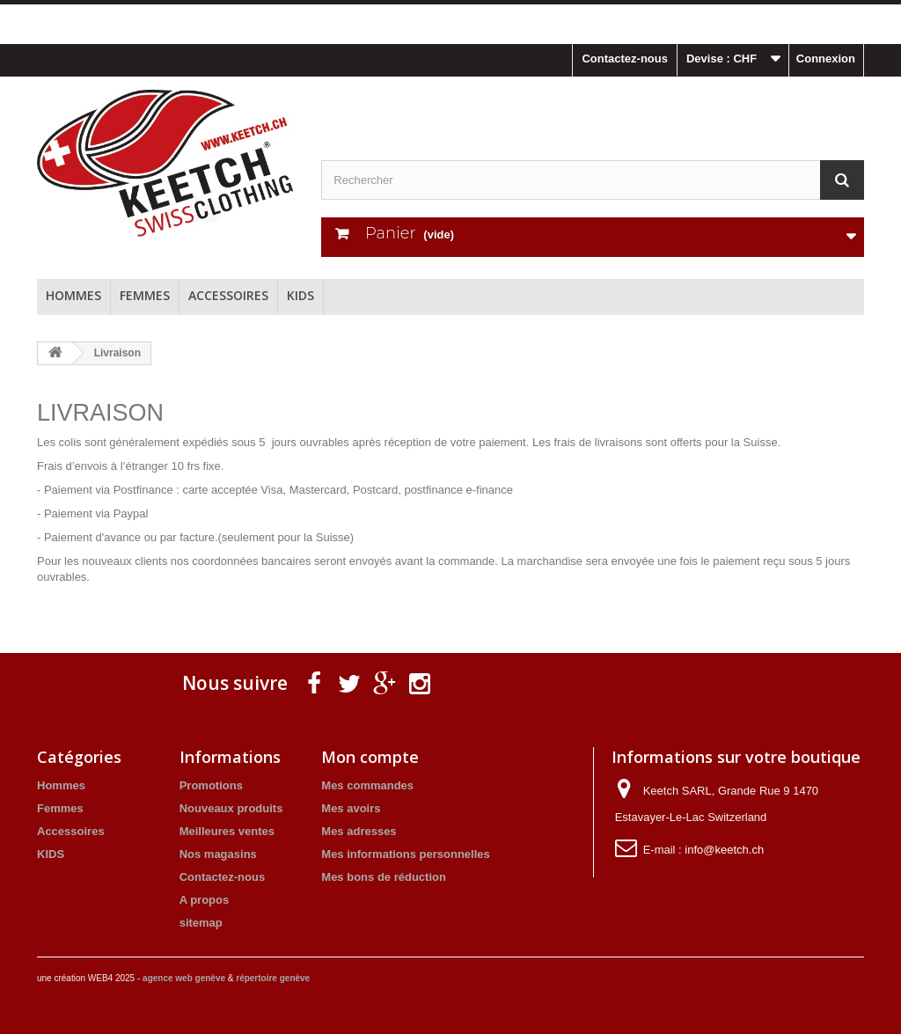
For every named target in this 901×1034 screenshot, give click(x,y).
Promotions (211, 785)
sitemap (201, 922)
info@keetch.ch (724, 849)
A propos (204, 899)
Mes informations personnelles (405, 854)
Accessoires (228, 295)
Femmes (145, 295)
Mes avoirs (350, 808)
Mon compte (370, 756)
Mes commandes (367, 785)
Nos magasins (218, 854)
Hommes (73, 295)
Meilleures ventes (227, 831)
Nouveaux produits (231, 808)
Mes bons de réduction (383, 877)
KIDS (300, 295)
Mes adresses (358, 831)
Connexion (825, 58)
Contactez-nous (625, 58)
